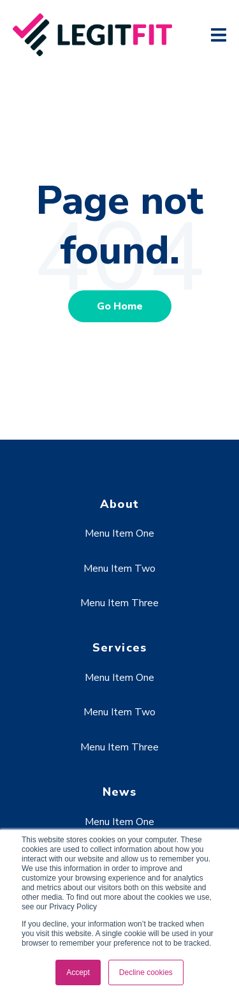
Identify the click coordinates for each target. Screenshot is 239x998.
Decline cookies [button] (146, 972)
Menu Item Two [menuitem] (119, 569)
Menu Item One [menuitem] (119, 533)
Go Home (120, 306)
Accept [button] (78, 972)
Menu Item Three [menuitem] (119, 603)
